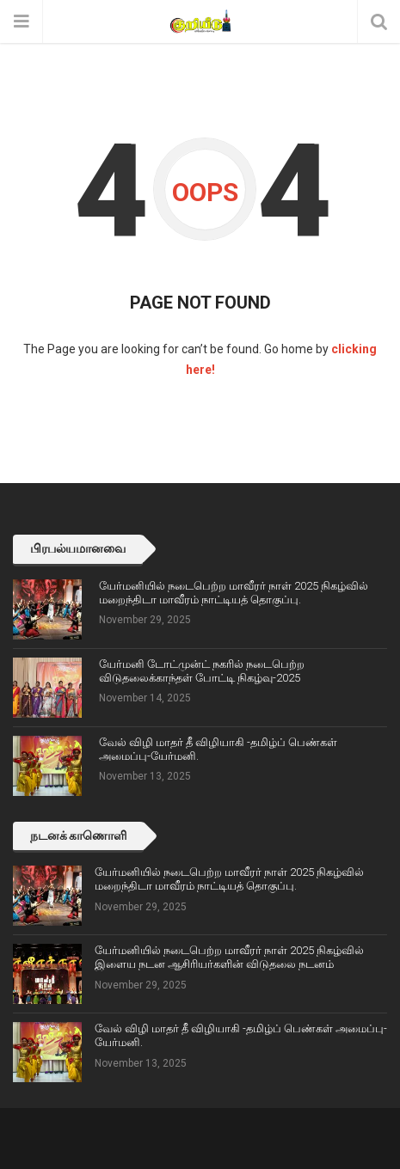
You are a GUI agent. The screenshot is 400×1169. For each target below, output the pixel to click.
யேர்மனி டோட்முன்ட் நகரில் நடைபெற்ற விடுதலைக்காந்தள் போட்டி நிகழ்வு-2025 (202, 671)
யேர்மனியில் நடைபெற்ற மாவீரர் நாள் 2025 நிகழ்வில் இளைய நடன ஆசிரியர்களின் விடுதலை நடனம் (229, 957)
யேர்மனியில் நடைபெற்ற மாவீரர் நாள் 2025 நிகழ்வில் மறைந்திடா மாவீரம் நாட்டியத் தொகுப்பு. (233, 592)
